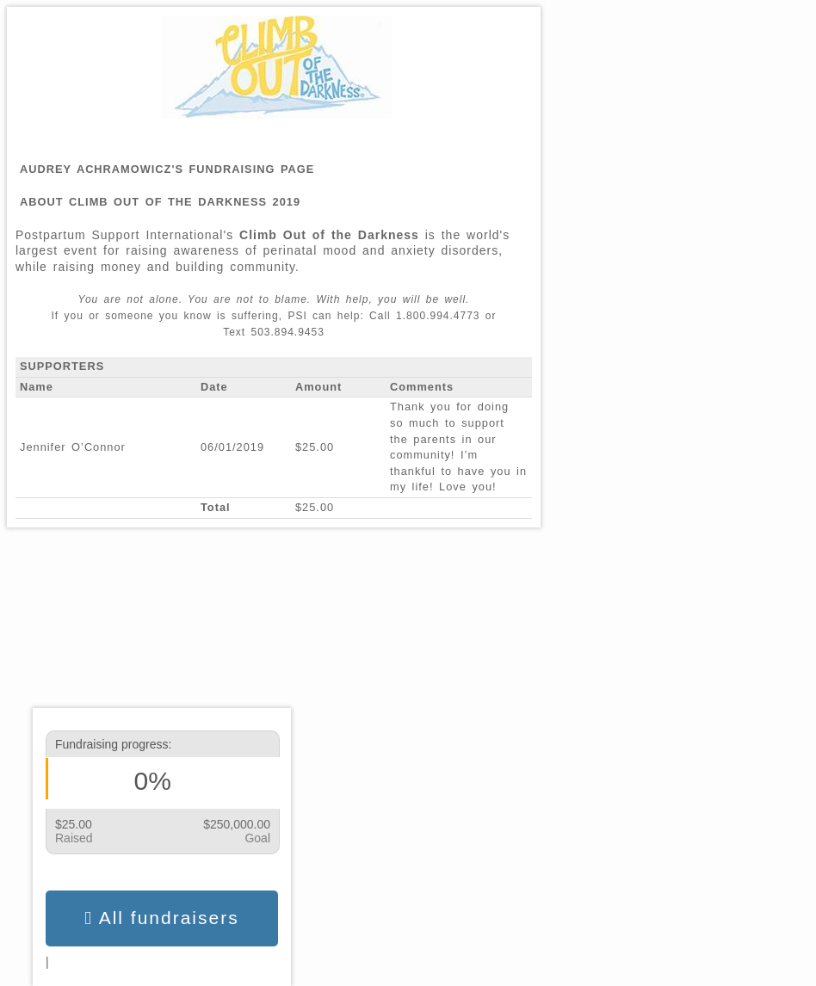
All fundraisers (161, 918)
